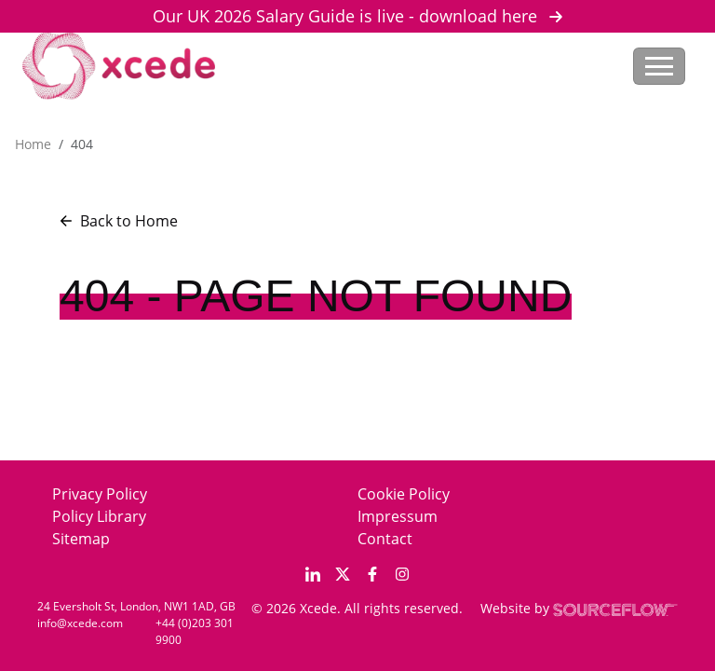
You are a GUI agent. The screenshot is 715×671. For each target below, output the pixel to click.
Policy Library (99, 516)
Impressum (398, 516)
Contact (385, 538)
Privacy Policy (99, 494)
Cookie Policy (404, 494)
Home (33, 144)
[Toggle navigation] (659, 66)
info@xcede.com (80, 623)
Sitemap (81, 538)
